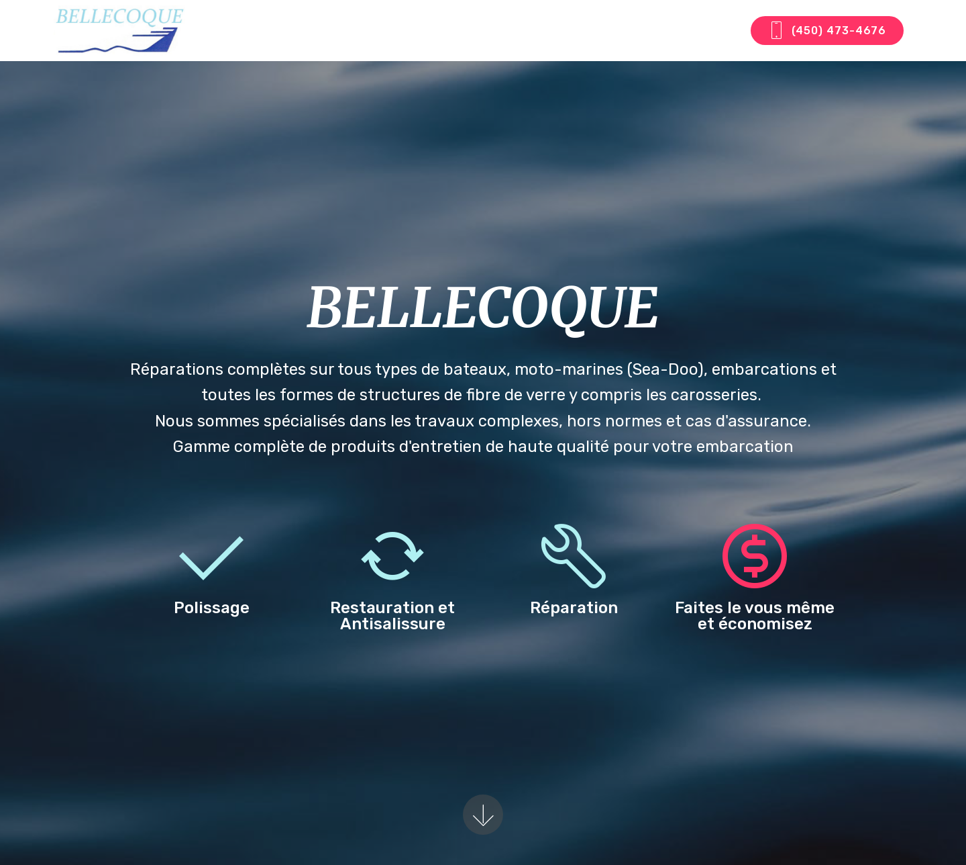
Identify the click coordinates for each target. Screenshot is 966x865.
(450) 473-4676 (827, 31)
